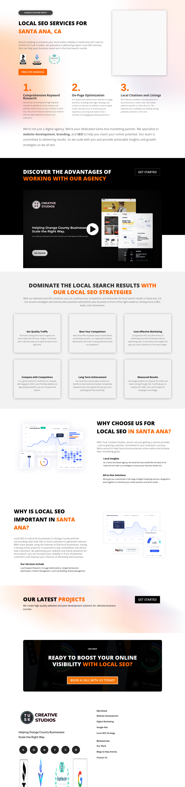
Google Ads (102, 729)
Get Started (147, 172)
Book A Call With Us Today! (92, 681)
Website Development (107, 718)
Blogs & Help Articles (107, 754)
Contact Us (102, 760)
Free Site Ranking (34, 72)
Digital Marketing (105, 724)
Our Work (101, 748)
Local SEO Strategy (106, 735)
